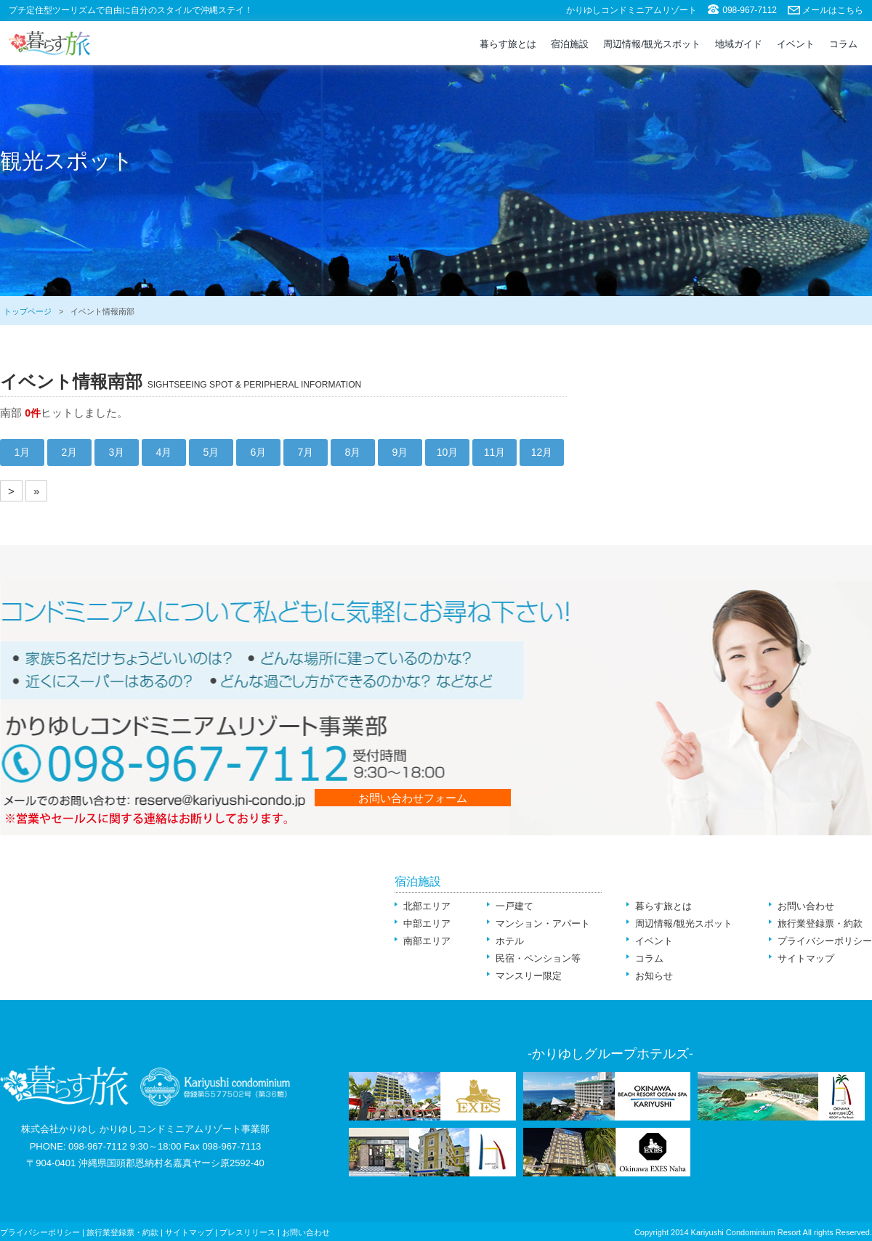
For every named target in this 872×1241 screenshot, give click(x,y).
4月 (164, 452)
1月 (23, 452)
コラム (843, 43)
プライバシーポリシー (825, 940)
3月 (117, 452)
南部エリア (427, 940)
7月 (306, 452)
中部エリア (427, 923)
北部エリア (427, 906)
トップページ (28, 311)
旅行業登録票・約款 (820, 923)
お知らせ (654, 975)
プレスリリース (247, 1232)
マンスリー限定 (529, 975)
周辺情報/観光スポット (652, 43)
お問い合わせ (806, 906)
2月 (70, 452)
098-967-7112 (749, 10)
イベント (796, 43)
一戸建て (514, 906)
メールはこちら (832, 10)
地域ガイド (738, 43)
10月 (448, 452)
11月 (495, 452)
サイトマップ (806, 958)
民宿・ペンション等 (538, 958)
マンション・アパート (543, 923)
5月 (211, 452)
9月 (400, 452)
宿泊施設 (570, 43)
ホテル (510, 940)
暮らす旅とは (508, 43)
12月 (542, 452)
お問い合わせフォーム (412, 798)
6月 (259, 452)
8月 (353, 452)
